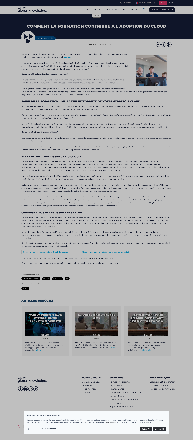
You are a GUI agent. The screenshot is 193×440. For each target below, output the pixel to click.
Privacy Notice (110, 422)
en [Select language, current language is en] (31, 429)
